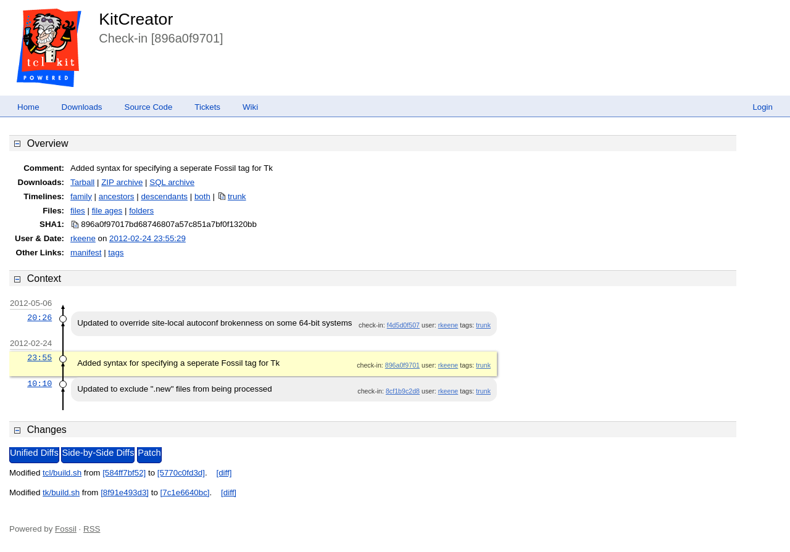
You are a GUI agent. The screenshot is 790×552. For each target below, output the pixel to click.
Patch (149, 453)
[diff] (223, 472)
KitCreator (136, 19)
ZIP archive (122, 182)
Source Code (149, 107)
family (81, 196)
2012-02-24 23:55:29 (147, 238)
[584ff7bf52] (124, 472)
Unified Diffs (34, 453)
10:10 (39, 383)
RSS (91, 528)
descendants (164, 196)
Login (762, 107)
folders (141, 210)
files (77, 210)
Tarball (82, 182)
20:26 (39, 317)
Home (28, 107)
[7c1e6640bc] (185, 492)
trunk (237, 196)
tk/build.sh (61, 492)
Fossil (66, 528)
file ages (107, 210)
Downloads (82, 107)
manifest (85, 252)
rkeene (83, 238)
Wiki (250, 107)
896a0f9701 (402, 365)
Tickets (207, 107)
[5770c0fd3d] (181, 472)
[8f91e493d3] (125, 492)
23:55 (39, 357)
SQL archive (171, 182)
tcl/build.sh (62, 472)
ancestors (117, 196)
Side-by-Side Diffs (98, 453)
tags (115, 252)
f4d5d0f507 (403, 325)
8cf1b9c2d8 (403, 391)
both (202, 196)
